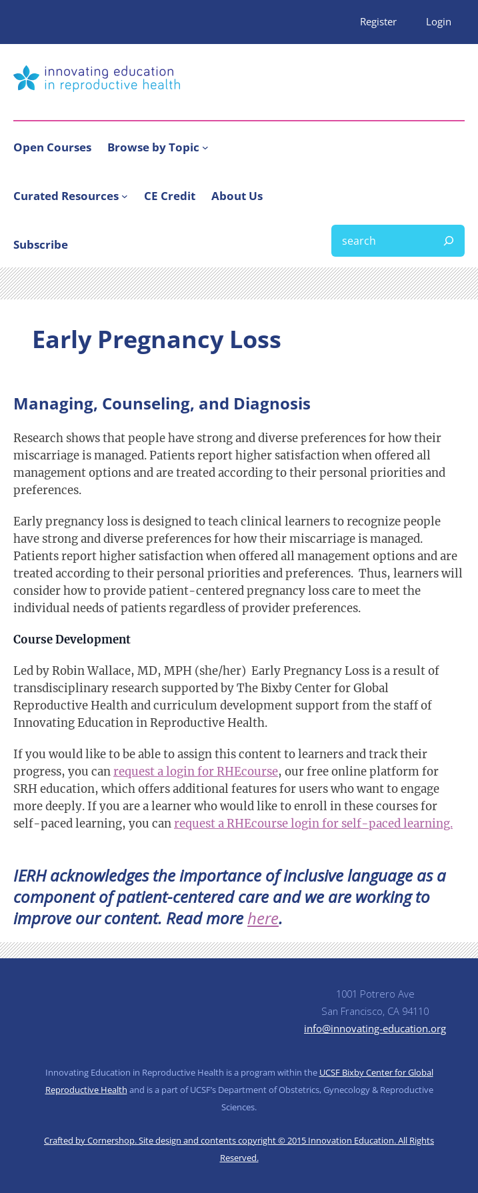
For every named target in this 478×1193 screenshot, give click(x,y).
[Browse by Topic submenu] (205, 146)
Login (438, 21)
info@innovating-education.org (375, 1028)
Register (378, 21)
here (263, 918)
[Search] (448, 240)
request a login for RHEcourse (195, 772)
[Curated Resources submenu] (124, 196)
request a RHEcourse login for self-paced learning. (313, 824)
